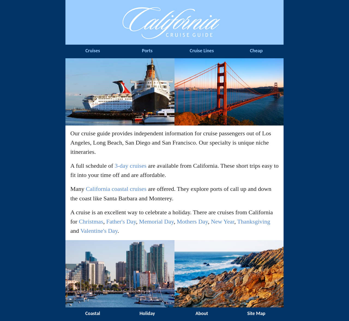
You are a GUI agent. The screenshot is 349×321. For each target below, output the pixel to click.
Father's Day (121, 221)
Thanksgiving (253, 221)
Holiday (147, 313)
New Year (222, 221)
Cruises (92, 51)
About (201, 313)
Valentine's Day (99, 230)
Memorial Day (156, 221)
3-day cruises (131, 165)
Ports (147, 51)
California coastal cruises (116, 188)
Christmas (91, 221)
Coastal (92, 313)
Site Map (256, 313)
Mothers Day (192, 221)
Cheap (256, 51)
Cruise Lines (202, 51)
